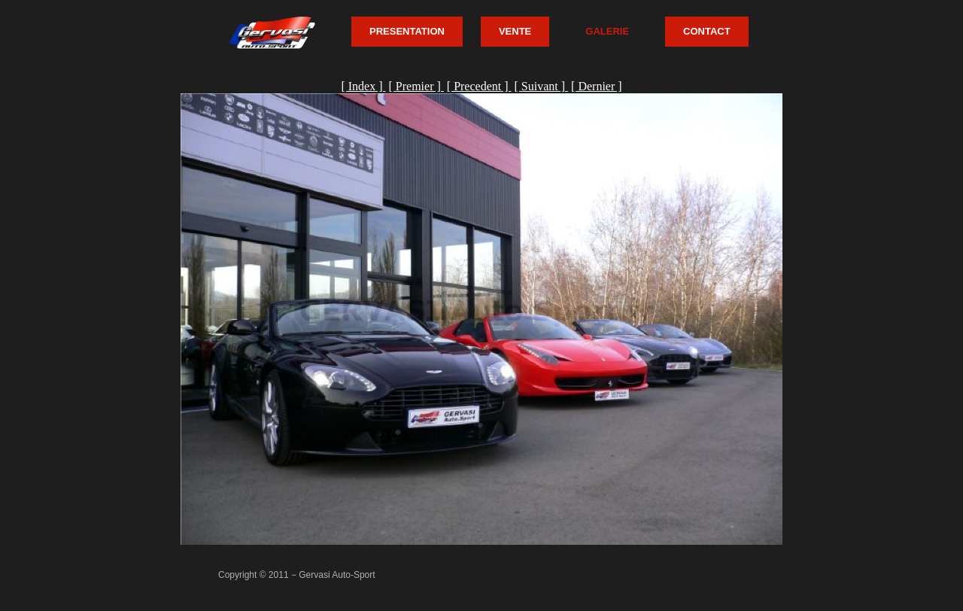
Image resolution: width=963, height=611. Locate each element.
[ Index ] (363, 86)
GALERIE (607, 31)
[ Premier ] (415, 86)
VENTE (515, 31)
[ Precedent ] (479, 86)
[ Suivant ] (542, 86)
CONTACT (707, 31)
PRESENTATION (407, 31)
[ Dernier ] (596, 86)
